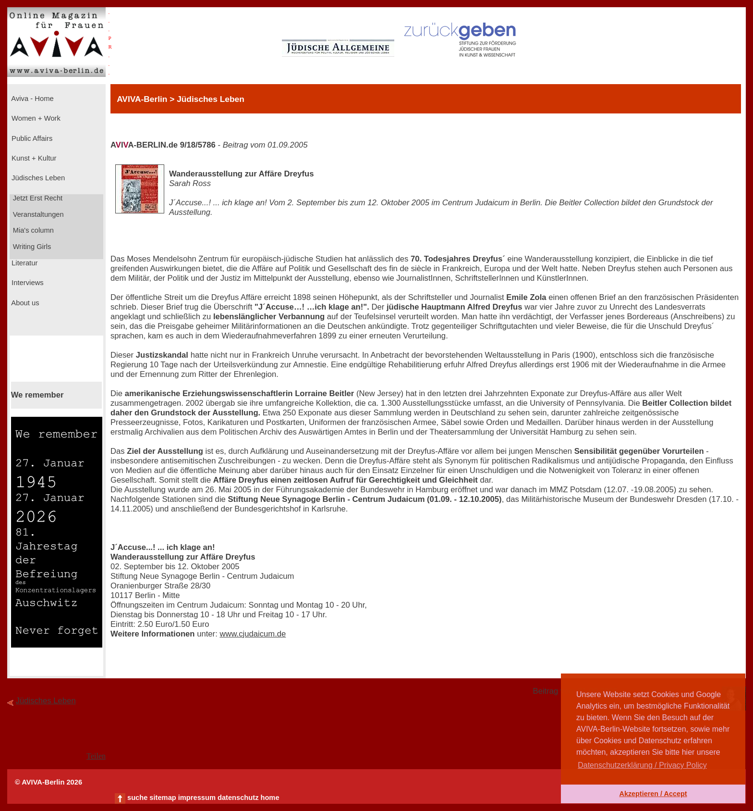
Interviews (27, 283)
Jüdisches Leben (37, 178)
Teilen (96, 756)
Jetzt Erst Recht (37, 198)
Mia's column (32, 230)
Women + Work (35, 118)
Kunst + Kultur (33, 158)
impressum (197, 797)
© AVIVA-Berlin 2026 (48, 782)
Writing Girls (31, 246)
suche (137, 797)
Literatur (23, 263)
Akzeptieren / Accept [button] (653, 794)
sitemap (162, 797)
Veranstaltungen (37, 214)
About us (24, 303)
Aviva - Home (32, 98)
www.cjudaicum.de (252, 633)
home (269, 797)
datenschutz (238, 797)
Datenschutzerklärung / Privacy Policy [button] (642, 765)
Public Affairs (31, 138)
